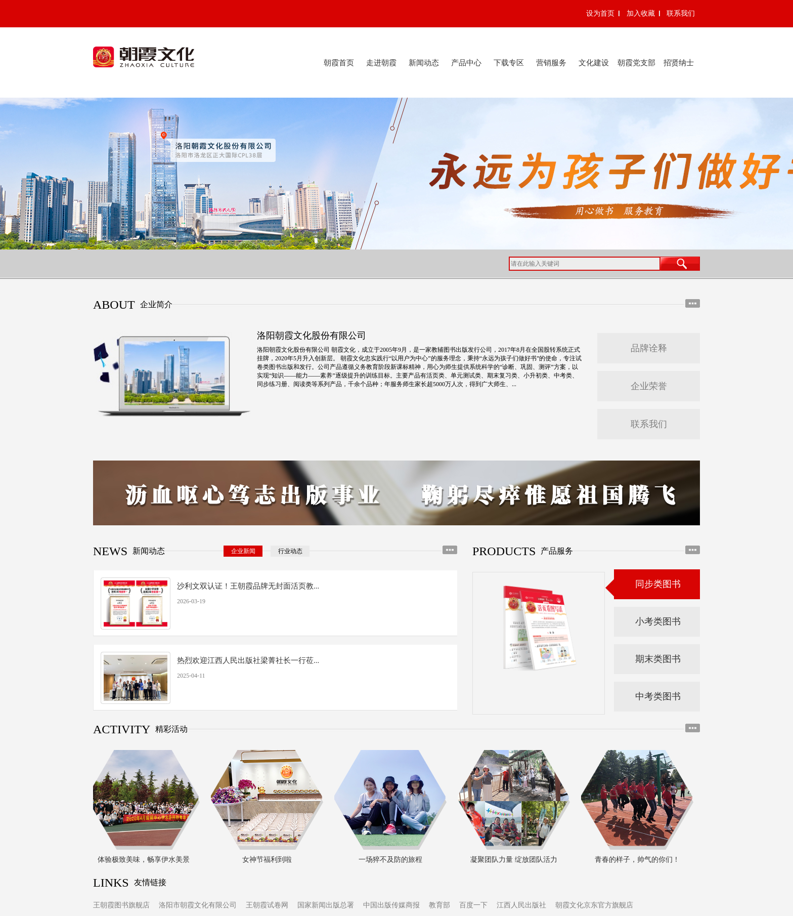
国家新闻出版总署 (325, 905)
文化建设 (594, 63)
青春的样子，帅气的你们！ (638, 859)
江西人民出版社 (521, 905)
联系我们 (681, 13)
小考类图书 (658, 621)
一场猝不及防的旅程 (392, 859)
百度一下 (473, 905)
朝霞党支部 (636, 63)
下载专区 (509, 63)
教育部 (439, 905)
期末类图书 (658, 659)
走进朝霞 (381, 63)
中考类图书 (658, 696)
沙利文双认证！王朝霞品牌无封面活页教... (248, 586)
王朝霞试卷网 (267, 905)
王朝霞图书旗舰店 (121, 905)
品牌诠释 (649, 348)
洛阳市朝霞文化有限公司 (198, 905)
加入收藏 (641, 13)
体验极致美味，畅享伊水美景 (145, 859)
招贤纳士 (679, 63)
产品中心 (466, 63)
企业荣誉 (649, 386)
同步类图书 (658, 584)
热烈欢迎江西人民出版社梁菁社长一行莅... (248, 660)
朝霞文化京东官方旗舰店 (594, 905)
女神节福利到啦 (268, 859)
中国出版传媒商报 (391, 905)
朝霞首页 (339, 63)
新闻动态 (424, 63)
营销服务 (551, 63)
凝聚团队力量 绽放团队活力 (515, 859)
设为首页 (600, 13)
